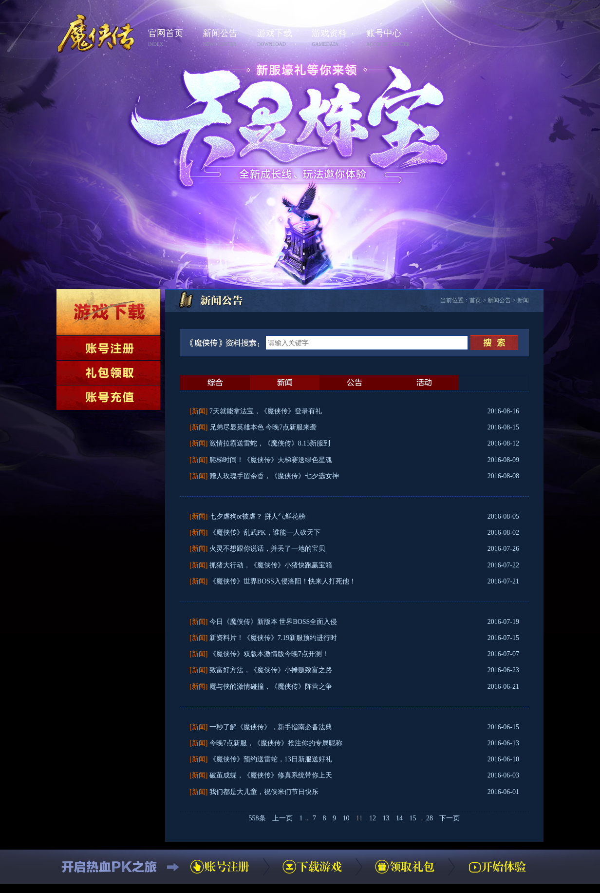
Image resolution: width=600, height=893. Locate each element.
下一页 (449, 818)
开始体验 (497, 867)
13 (385, 818)
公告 (354, 382)
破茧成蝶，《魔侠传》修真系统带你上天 (270, 775)
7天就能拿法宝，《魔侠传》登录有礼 (265, 411)
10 (346, 818)
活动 (424, 382)
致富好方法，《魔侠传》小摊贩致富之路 (270, 670)
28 (429, 818)
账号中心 (390, 38)
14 (399, 818)
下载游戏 (108, 312)
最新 (215, 382)
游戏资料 (336, 38)
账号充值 (108, 398)
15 (412, 818)
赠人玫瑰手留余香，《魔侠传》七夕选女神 (274, 476)
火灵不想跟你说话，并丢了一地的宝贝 (267, 548)
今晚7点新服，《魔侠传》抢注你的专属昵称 (275, 743)
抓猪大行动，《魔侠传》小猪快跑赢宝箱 (270, 565)
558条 (257, 818)
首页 (475, 300)
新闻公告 (227, 38)
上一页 (282, 818)
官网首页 (172, 38)
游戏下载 (281, 38)
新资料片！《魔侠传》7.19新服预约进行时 (273, 637)
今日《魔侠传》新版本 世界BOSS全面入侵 (273, 621)
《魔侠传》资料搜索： (226, 342)
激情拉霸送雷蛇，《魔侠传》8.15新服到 (270, 443)
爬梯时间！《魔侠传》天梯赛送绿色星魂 (270, 460)
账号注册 (108, 348)
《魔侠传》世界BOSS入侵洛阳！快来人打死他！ (282, 581)
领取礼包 (108, 373)
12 (372, 818)
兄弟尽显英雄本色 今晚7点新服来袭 (263, 427)
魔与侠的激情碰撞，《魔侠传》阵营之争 (270, 686)
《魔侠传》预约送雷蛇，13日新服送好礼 (270, 759)
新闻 (523, 300)
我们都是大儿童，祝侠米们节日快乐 (264, 792)
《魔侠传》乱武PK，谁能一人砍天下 (264, 532)
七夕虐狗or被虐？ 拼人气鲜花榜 (257, 516)
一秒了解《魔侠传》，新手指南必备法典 (270, 727)
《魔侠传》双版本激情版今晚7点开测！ (269, 654)
